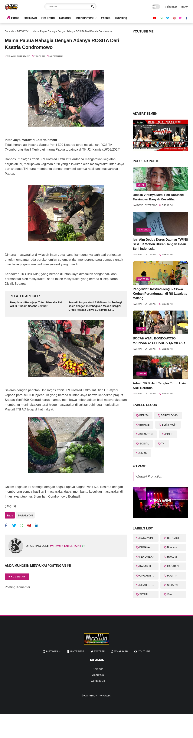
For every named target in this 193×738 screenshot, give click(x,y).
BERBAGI (173, 537)
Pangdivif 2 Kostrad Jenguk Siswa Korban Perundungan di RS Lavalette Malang (160, 293)
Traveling (121, 18)
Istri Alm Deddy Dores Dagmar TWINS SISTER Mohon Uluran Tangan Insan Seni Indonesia (160, 244)
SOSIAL (144, 443)
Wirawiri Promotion (148, 476)
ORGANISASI (147, 575)
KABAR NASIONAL (176, 566)
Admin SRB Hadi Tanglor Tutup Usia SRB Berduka (159, 386)
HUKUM (172, 556)
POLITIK (172, 575)
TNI (163, 443)
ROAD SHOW (147, 585)
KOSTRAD (143, 279)
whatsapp (121, 651)
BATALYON (23, 31)
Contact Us (98, 680)
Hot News (30, 18)
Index (184, 6)
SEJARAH (173, 585)
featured (144, 230)
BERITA (144, 415)
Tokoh (142, 373)
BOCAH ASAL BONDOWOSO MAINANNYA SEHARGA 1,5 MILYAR (159, 341)
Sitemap (171, 6)
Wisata (105, 18)
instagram (53, 651)
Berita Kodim (169, 424)
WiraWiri (105, 695)
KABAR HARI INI (149, 566)
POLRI (169, 434)
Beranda (9, 31)
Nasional (65, 18)
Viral (141, 185)
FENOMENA (146, 556)
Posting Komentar (17, 587)
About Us (98, 674)
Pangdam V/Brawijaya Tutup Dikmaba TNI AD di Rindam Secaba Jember (36, 304)
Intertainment (84, 18)
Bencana (172, 547)
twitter (99, 651)
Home (13, 18)
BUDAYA (144, 547)
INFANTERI (146, 434)
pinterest (77, 651)
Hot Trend (47, 18)
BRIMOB (144, 424)
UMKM (143, 452)
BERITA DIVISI (169, 415)
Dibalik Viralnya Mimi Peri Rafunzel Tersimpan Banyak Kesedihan (158, 197)
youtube (144, 651)
